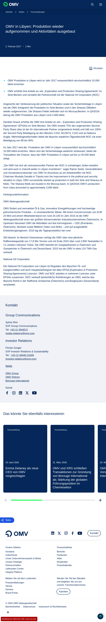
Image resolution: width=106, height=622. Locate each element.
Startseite (8, 12)
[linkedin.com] (20, 393)
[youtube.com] (34, 393)
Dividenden (62, 562)
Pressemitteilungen (38, 12)
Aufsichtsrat (11, 555)
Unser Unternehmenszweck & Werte (23, 558)
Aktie (59, 558)
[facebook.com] (7, 393)
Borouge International (17, 380)
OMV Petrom (12, 377)
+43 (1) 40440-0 (19, 329)
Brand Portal (11, 593)
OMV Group (12, 373)
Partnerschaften (13, 565)
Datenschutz (29, 606)
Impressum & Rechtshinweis (52, 606)
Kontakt (94, 533)
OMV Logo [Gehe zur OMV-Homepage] (11, 4)
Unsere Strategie (13, 562)
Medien (21, 12)
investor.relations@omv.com (20, 359)
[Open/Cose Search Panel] (92, 4)
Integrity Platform (13, 572)
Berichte (61, 551)
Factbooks (62, 555)
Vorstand (9, 551)
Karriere (9, 589)
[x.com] (27, 393)
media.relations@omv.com (20, 333)
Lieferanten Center (14, 569)
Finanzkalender (64, 565)
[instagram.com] (14, 393)
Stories (8, 586)
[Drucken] (96, 68)
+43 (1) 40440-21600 (22, 355)
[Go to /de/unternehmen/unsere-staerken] (8, 612)
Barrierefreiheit (12, 606)
